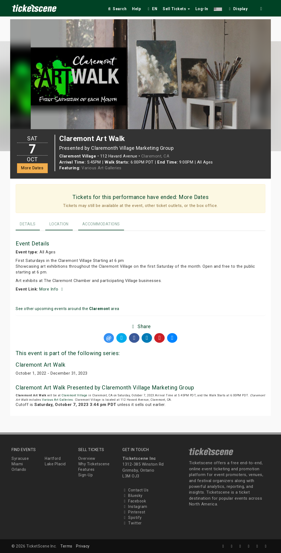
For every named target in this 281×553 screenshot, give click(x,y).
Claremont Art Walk (40, 364)
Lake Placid (55, 464)
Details (28, 224)
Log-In (201, 9)
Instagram (134, 506)
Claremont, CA (155, 156)
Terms (66, 546)
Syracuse (20, 458)
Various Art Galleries (102, 167)
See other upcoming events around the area (67, 308)
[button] (218, 8)
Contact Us (135, 490)
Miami (17, 464)
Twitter (132, 523)
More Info (51, 289)
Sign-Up (85, 475)
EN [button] (151, 9)
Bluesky (132, 495)
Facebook (134, 501)
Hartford (53, 458)
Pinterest (133, 512)
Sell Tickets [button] (176, 9)
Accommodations (101, 224)
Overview (86, 458)
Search (117, 9)
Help (136, 9)
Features (86, 469)
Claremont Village (74, 395)
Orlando (19, 469)
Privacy (83, 546)
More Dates (32, 167)
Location (59, 224)
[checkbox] (238, 8)
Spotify (132, 517)
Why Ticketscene (94, 464)
